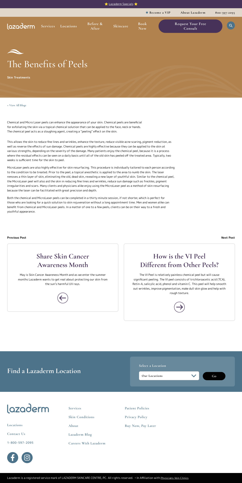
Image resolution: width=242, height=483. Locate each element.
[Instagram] (27, 457)
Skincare (120, 26)
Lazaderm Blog (80, 434)
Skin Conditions (81, 417)
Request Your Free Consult (190, 26)
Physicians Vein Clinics (175, 478)
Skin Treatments (18, 77)
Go (214, 376)
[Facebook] (12, 457)
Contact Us (16, 434)
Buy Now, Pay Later (140, 426)
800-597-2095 (225, 12)
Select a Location (152, 366)
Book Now (142, 26)
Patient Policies (137, 408)
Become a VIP (160, 12)
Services (48, 26)
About (73, 426)
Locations (68, 26)
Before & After (95, 26)
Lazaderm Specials (121, 4)
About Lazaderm (193, 12)
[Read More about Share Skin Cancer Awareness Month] (62, 298)
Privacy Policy (136, 417)
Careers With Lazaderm (87, 443)
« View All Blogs (16, 105)
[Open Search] (231, 25)
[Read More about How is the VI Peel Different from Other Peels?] (179, 307)
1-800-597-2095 (20, 443)
